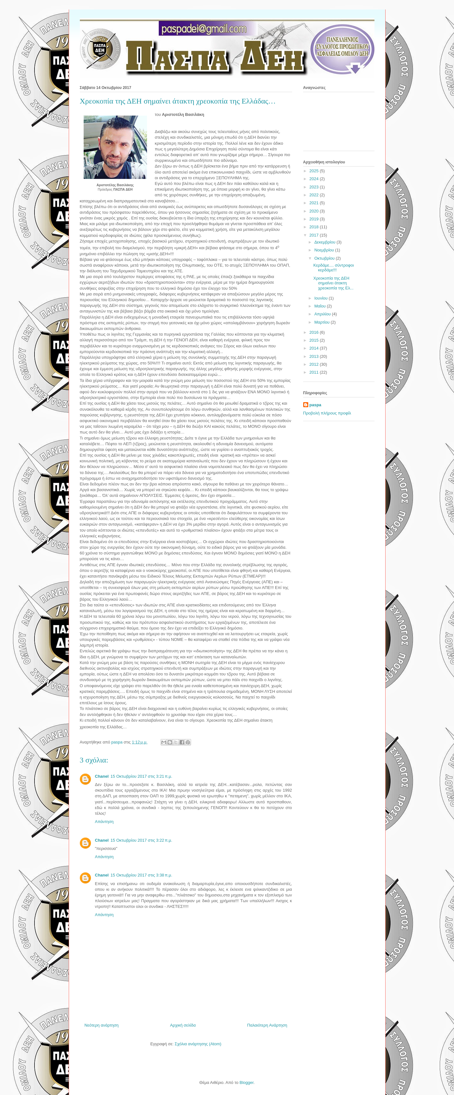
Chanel (102, 776)
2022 (315, 195)
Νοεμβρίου (324, 250)
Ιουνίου (321, 298)
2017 (315, 235)
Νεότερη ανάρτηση (102, 1025)
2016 (315, 332)
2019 (315, 219)
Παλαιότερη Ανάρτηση (267, 1025)
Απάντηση (104, 821)
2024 (315, 178)
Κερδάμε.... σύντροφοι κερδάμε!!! (333, 268)
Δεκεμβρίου (325, 242)
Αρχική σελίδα (183, 1025)
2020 (315, 211)
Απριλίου (323, 314)
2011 (315, 372)
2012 (315, 364)
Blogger (246, 1082)
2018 (315, 227)
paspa (316, 404)
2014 (315, 348)
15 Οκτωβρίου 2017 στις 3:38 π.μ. (141, 875)
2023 (315, 187)
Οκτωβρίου (325, 258)
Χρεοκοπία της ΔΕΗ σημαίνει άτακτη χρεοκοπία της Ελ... (333, 283)
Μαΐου (320, 306)
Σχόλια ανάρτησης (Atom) (198, 1043)
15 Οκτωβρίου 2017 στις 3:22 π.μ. (141, 840)
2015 (315, 340)
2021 (315, 202)
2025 (315, 170)
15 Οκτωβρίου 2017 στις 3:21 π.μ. (141, 776)
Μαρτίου (322, 322)
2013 (315, 356)
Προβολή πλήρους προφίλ (327, 413)
